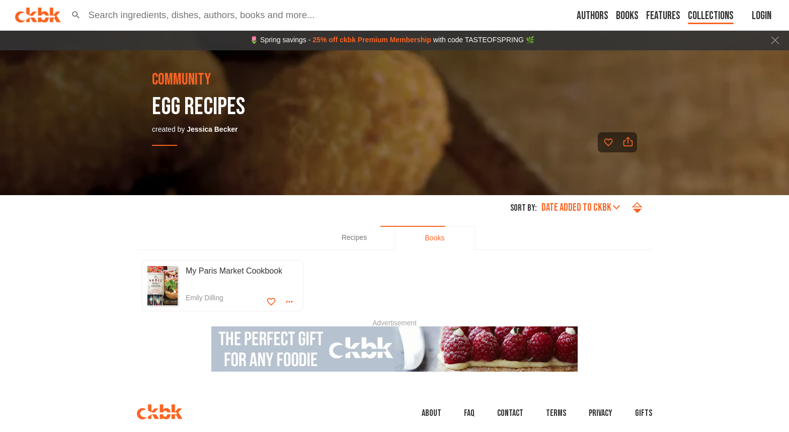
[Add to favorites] (608, 142)
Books (627, 16)
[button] (76, 15)
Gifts (643, 413)
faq (469, 413)
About (431, 413)
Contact (510, 413)
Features (663, 16)
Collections (711, 16)
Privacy (600, 413)
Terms (556, 413)
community (181, 80)
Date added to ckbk (580, 207)
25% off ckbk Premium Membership (371, 40)
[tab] (354, 238)
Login (761, 16)
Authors (592, 16)
